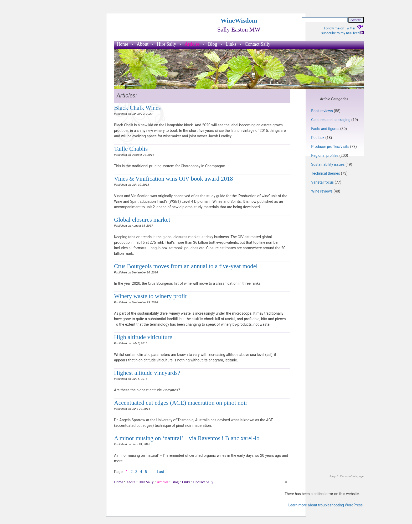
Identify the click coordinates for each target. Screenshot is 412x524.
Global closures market (142, 219)
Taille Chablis (131, 148)
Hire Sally (166, 44)
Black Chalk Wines (137, 107)
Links (231, 44)
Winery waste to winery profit (150, 296)
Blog (212, 44)
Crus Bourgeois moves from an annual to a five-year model (186, 266)
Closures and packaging (330, 120)
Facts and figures (325, 129)
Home (122, 44)
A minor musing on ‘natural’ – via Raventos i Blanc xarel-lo (186, 438)
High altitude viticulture (143, 337)
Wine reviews (322, 191)
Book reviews (322, 111)
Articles (192, 44)
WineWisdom (238, 20)
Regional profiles (324, 155)
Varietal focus (322, 182)
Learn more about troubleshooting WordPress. (326, 505)
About (142, 44)
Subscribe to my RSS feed (342, 33)
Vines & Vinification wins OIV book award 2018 (173, 178)
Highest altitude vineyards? (147, 372)
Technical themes (325, 173)
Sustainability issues (327, 164)
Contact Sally (258, 44)
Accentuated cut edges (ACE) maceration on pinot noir (180, 402)
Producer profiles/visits (330, 146)
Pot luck (317, 138)
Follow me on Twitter (344, 28)
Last (160, 472)
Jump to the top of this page (346, 476)
